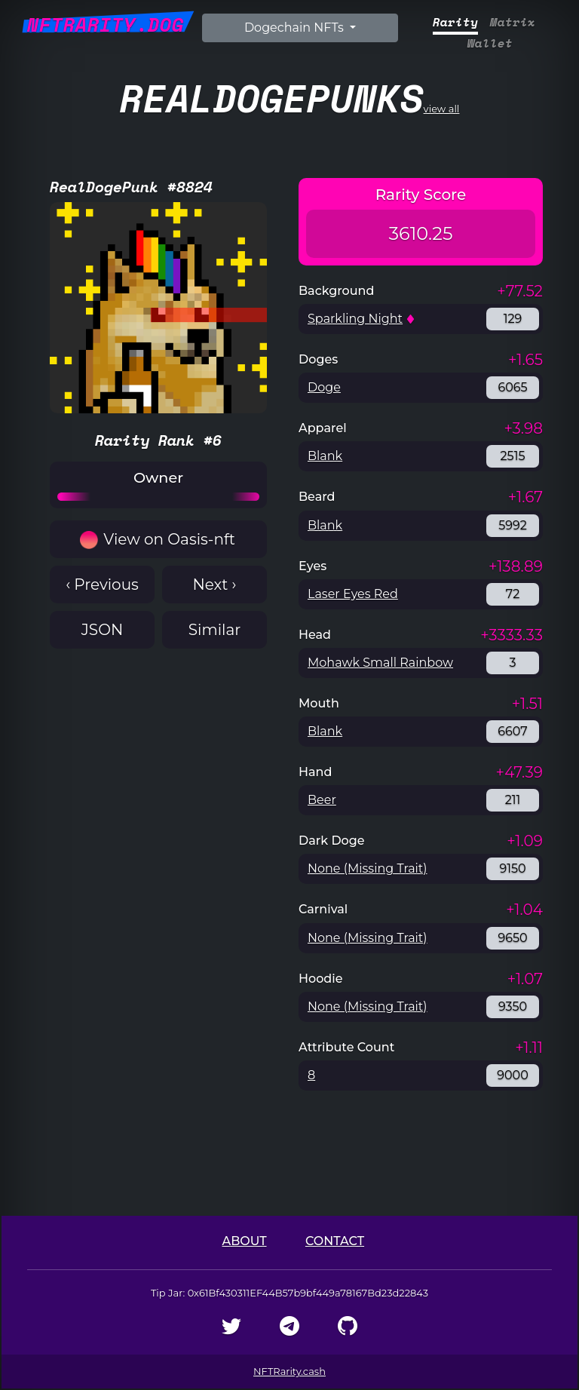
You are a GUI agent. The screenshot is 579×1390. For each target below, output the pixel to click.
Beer (322, 800)
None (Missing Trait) (367, 868)
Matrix (512, 22)
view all (290, 97)
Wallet (490, 43)
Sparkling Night (355, 318)
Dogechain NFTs (295, 27)
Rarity (455, 22)
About (244, 1241)
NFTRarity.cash (289, 1371)
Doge (324, 387)
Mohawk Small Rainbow (380, 662)
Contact (334, 1241)
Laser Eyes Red (353, 594)
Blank (325, 456)
